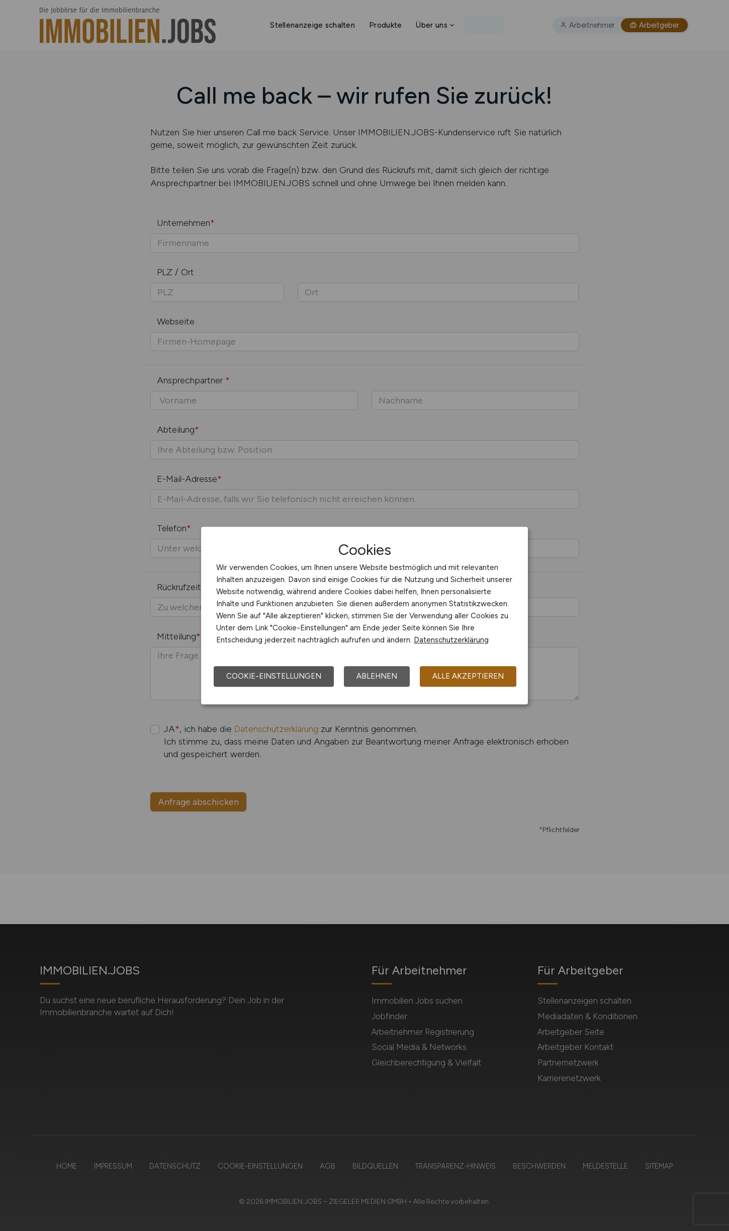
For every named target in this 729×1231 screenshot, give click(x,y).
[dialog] (364, 616)
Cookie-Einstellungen (273, 676)
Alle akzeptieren (468, 676)
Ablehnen (376, 676)
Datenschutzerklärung (451, 639)
